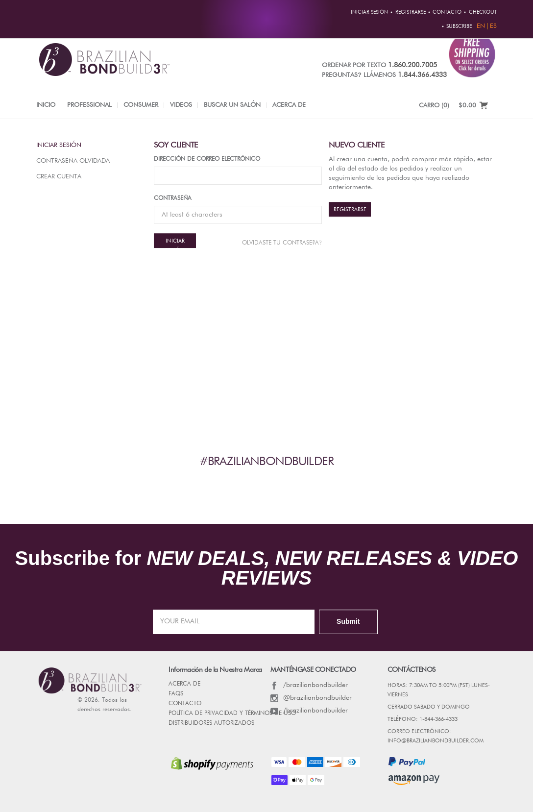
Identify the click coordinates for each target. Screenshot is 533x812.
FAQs (176, 694)
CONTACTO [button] (447, 12)
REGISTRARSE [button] (410, 12)
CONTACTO (185, 704)
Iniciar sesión (58, 145)
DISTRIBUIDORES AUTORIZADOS (211, 723)
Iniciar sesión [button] (369, 12)
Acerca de (289, 105)
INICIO (45, 105)
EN (481, 26)
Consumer (140, 105)
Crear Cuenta (58, 176)
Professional (89, 105)
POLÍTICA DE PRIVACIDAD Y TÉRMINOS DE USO (232, 713)
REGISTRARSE (350, 209)
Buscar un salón (232, 105)
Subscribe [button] (459, 26)
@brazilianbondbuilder (311, 697)
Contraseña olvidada (73, 161)
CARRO (434, 105)
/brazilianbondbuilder (309, 685)
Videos (181, 105)
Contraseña (173, 198)
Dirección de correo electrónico (207, 159)
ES (493, 26)
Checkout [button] (483, 12)
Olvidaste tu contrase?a (281, 242)
